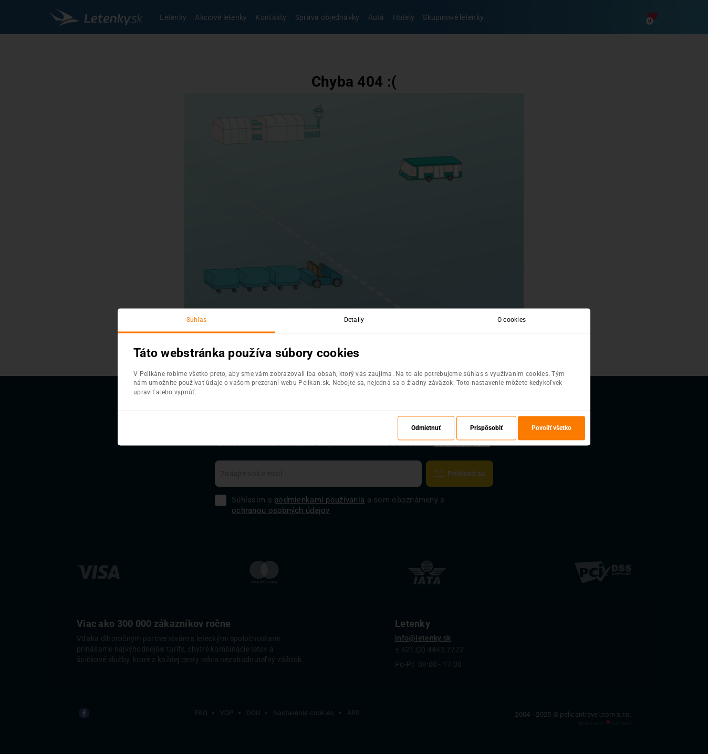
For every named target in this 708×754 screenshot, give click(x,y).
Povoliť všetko (551, 428)
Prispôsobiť (486, 428)
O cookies (511, 319)
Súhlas (196, 319)
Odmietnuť (426, 428)
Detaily (354, 319)
